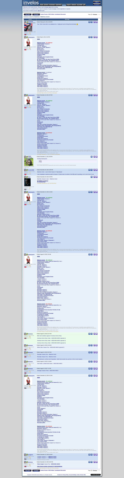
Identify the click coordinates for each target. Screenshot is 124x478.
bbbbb (29, 156)
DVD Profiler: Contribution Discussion (57, 14)
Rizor (29, 177)
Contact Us (59, 474)
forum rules (48, 7)
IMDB (38, 39)
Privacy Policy (66, 474)
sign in (39, 10)
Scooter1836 (31, 170)
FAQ (85, 474)
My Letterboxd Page (41, 181)
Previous (95, 14)
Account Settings (72, 474)
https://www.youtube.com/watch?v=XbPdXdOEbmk (49, 466)
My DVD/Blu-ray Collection (42, 180)
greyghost (30, 454)
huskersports (31, 37)
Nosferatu (30, 333)
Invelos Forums (44, 14)
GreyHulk (30, 21)
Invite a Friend (80, 474)
